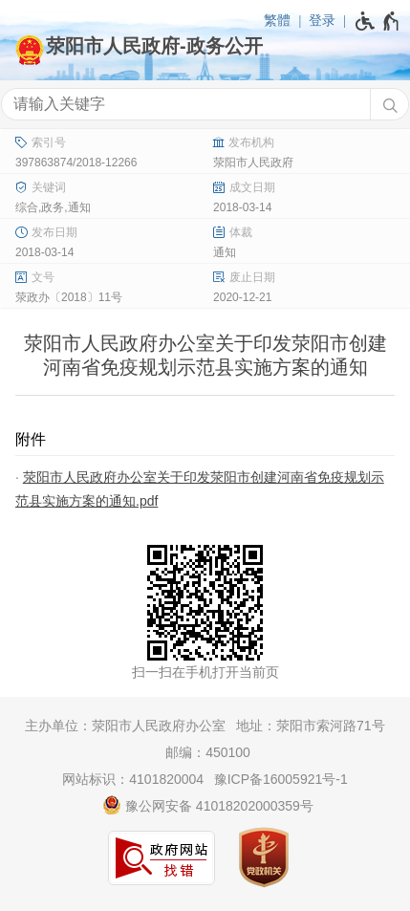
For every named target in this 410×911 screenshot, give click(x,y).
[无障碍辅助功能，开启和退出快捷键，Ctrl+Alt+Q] (378, 21)
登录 (322, 20)
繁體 (277, 20)
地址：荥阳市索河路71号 (310, 725)
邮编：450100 (207, 752)
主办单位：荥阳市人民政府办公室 (125, 725)
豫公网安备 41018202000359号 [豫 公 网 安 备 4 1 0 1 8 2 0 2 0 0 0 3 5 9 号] (207, 804)
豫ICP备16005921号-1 (281, 779)
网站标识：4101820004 (133, 779)
